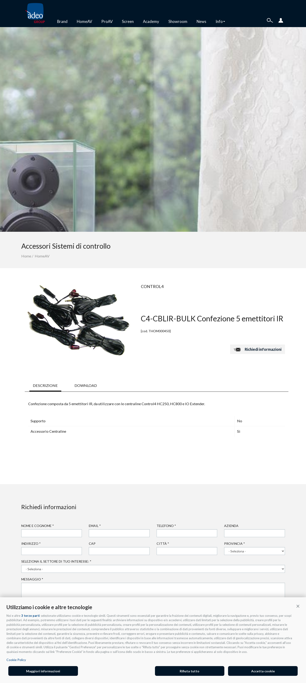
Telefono (166, 526)
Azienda (231, 526)
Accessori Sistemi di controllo (66, 246)
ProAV (107, 21)
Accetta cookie (263, 671)
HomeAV (84, 21)
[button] (298, 606)
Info (220, 21)
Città (163, 543)
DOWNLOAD (85, 385)
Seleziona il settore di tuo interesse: (56, 561)
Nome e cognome (37, 526)
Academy (151, 21)
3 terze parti (30, 615)
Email (95, 526)
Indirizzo (31, 543)
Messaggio (32, 579)
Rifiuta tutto (189, 671)
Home (26, 256)
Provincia (234, 543)
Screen (128, 21)
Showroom (177, 21)
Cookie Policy (16, 660)
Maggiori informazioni (43, 671)
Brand (62, 21)
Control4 (152, 286)
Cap (92, 543)
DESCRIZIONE (45, 385)
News (201, 21)
